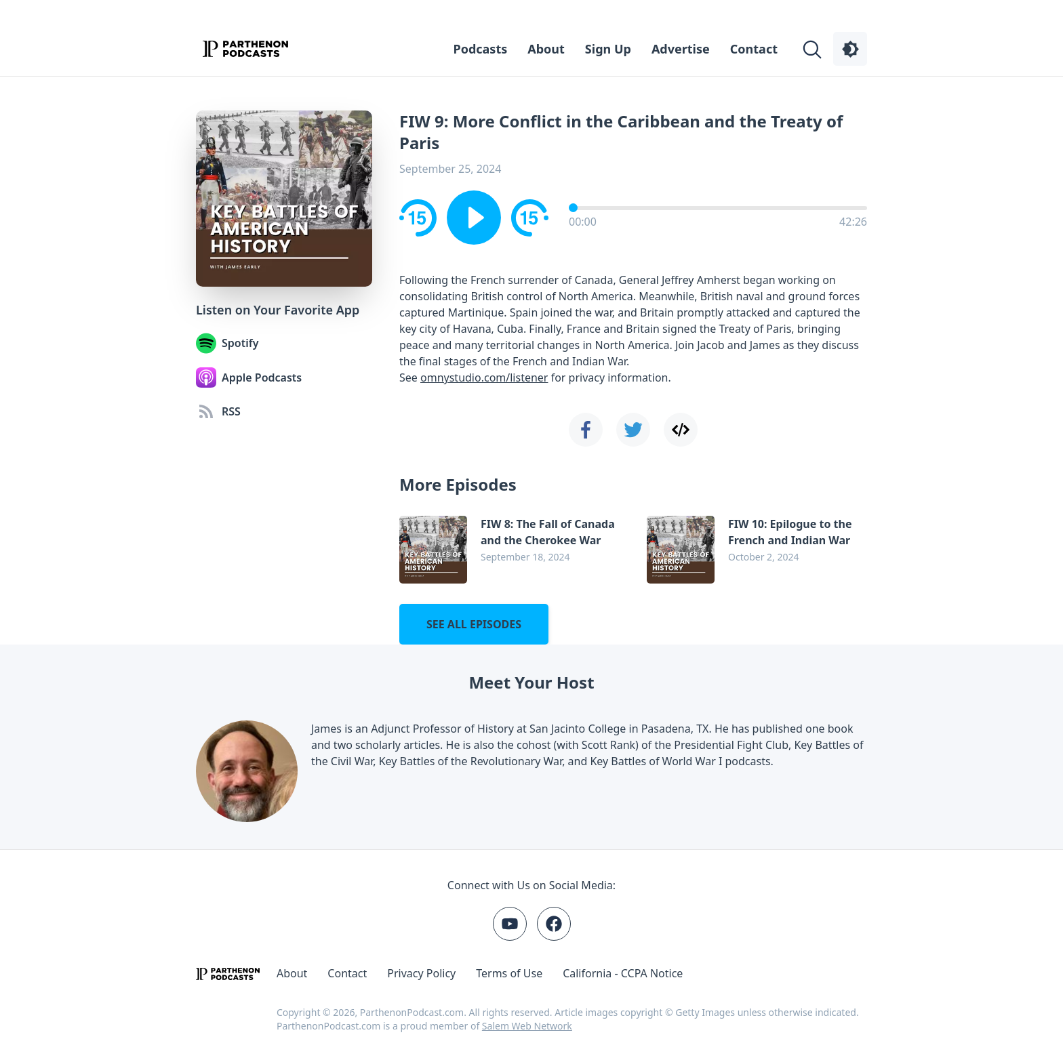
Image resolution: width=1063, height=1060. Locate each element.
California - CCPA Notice (623, 973)
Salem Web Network (527, 1025)
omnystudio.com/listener (484, 377)
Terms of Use (509, 973)
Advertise (680, 49)
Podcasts (481, 49)
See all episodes (473, 624)
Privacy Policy (421, 973)
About (546, 49)
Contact (754, 49)
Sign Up (608, 49)
